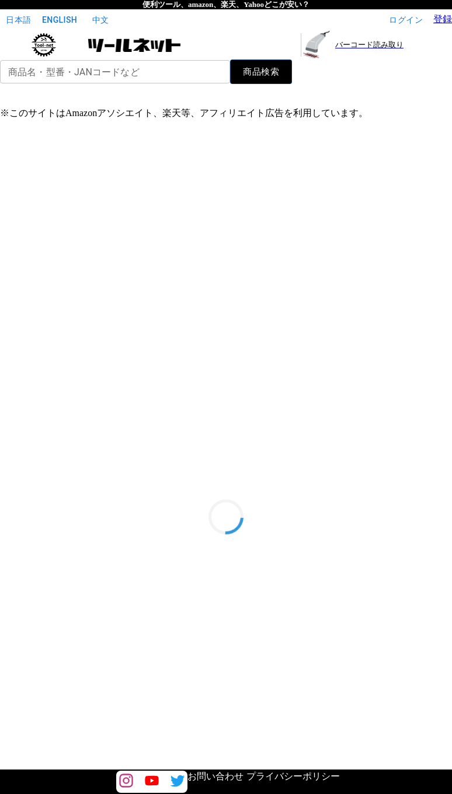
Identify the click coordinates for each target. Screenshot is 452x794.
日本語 (18, 20)
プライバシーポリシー (293, 776)
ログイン (405, 20)
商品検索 (261, 71)
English (59, 20)
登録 (442, 19)
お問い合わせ (215, 776)
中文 (100, 20)
